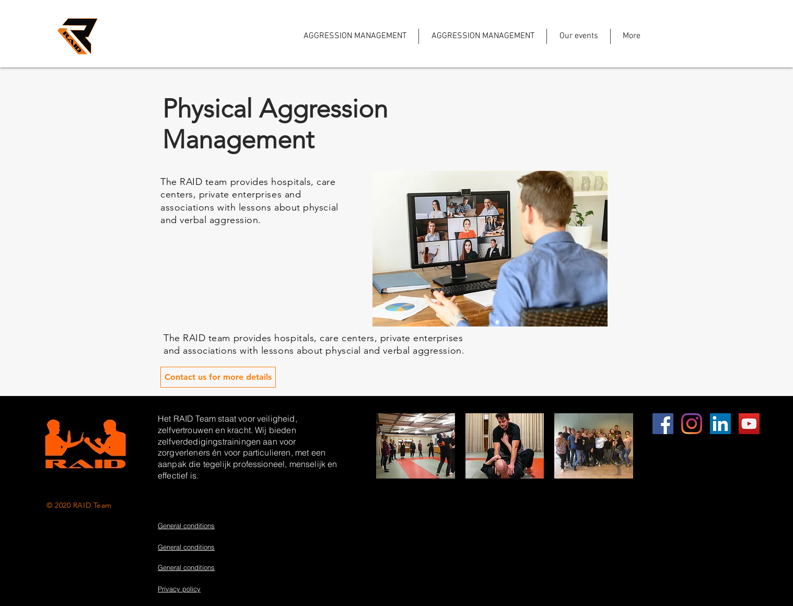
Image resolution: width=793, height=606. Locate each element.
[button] (415, 446)
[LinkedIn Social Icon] (720, 423)
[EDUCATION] (662, 423)
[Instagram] (691, 423)
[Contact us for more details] (218, 377)
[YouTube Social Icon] (749, 423)
